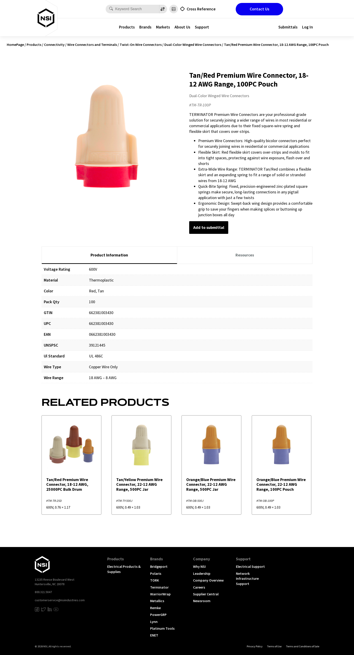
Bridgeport (159, 566)
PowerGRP (158, 614)
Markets (163, 27)
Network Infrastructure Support (247, 578)
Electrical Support (250, 566)
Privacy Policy (255, 646)
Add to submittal (208, 227)
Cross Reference (201, 9)
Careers (199, 587)
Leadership (201, 573)
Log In (307, 27)
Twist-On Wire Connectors (141, 44)
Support (202, 27)
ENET (154, 635)
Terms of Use (274, 646)
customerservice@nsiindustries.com (60, 600)
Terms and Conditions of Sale (302, 646)
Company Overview (208, 580)
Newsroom (201, 601)
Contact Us (259, 9)
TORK (154, 580)
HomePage (15, 44)
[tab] (109, 255)
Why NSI (199, 566)
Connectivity (54, 44)
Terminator (159, 587)
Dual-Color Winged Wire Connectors (192, 44)
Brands (145, 27)
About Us (182, 27)
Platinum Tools (162, 628)
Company (201, 558)
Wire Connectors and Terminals (92, 44)
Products (127, 27)
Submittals (288, 27)
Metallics (157, 601)
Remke (155, 608)
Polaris (155, 573)
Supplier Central (206, 594)
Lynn (154, 621)
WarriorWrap (160, 594)
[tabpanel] (177, 327)
